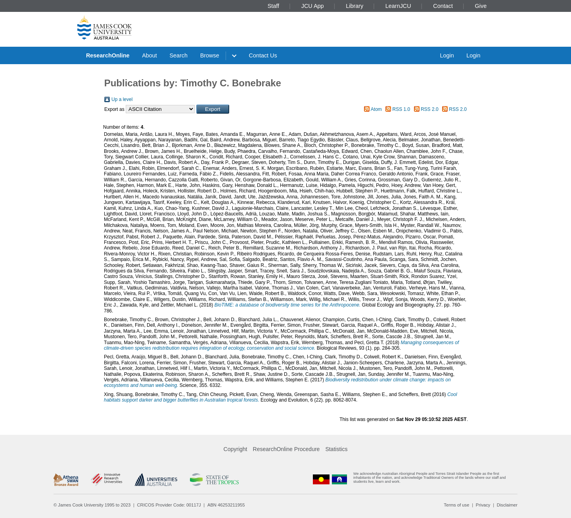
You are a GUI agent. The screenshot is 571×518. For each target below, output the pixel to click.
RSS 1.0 (401, 109)
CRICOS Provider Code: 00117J (169, 505)
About (149, 55)
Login (447, 55)
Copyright (235, 449)
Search (178, 55)
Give (481, 6)
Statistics (336, 449)
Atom (376, 109)
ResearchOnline (108, 55)
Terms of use (456, 505)
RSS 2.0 (430, 109)
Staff (273, 6)
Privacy (483, 505)
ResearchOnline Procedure (286, 449)
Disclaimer (507, 505)
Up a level (121, 99)
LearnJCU (398, 6)
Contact (443, 6)
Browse (209, 55)
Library (354, 6)
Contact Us (263, 55)
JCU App (312, 6)
